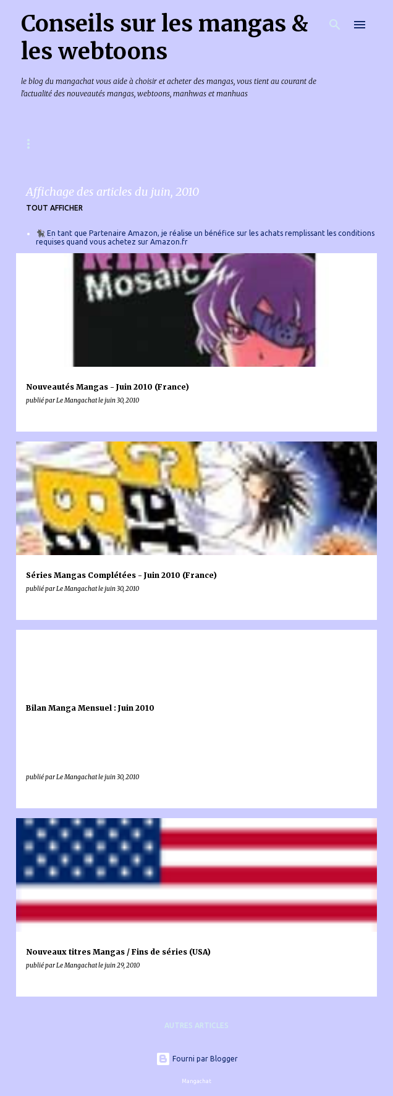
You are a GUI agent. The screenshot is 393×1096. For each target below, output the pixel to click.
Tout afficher (54, 208)
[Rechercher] (335, 25)
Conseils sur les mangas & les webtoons (164, 37)
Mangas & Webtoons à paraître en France (110, 144)
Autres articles (196, 1025)
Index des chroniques (273, 144)
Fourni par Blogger (197, 1059)
